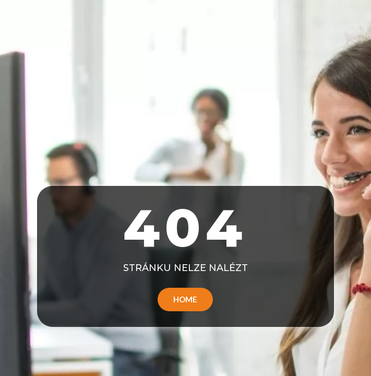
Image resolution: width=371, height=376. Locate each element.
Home (185, 299)
